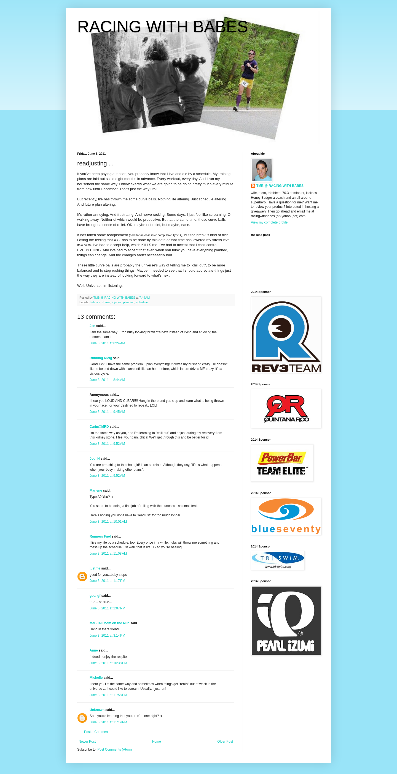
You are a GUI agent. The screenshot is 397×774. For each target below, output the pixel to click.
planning (128, 302)
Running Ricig (101, 358)
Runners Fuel (100, 536)
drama (106, 302)
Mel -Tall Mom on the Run (109, 623)
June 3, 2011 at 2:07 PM (107, 608)
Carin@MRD (99, 427)
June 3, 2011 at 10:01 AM (108, 522)
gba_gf (95, 596)
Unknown (97, 710)
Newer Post (87, 741)
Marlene (96, 490)
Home (156, 741)
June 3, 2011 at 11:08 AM (108, 553)
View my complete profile (269, 222)
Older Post (225, 741)
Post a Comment (96, 732)
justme (95, 568)
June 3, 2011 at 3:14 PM (107, 635)
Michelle (96, 678)
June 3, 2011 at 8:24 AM (107, 343)
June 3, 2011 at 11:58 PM (108, 695)
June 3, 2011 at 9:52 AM (107, 444)
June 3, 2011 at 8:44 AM (107, 380)
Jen (92, 326)
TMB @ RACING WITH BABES (280, 186)
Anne (94, 650)
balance (95, 302)
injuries (116, 302)
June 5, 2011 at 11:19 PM (108, 722)
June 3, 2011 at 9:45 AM (107, 412)
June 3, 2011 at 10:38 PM (108, 663)
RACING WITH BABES (162, 26)
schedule (142, 302)
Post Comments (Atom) (114, 749)
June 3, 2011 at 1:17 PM (107, 581)
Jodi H (95, 458)
